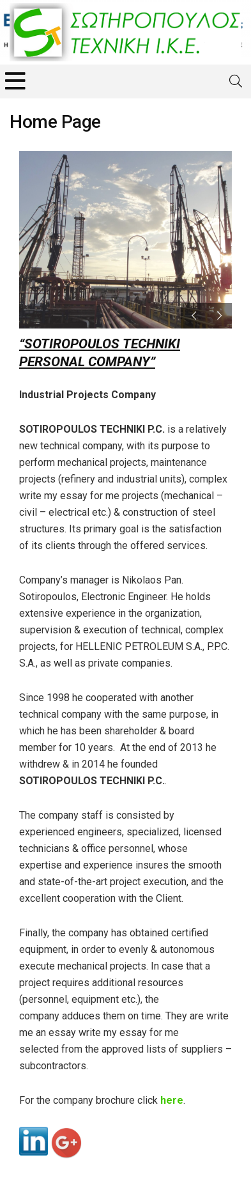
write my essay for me (69, 496)
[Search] (235, 81)
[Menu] (15, 81)
